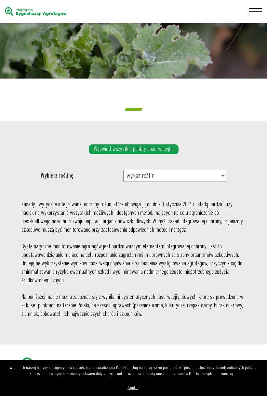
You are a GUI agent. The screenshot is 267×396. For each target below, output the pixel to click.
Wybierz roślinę (57, 176)
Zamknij (133, 388)
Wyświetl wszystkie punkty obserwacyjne (134, 149)
